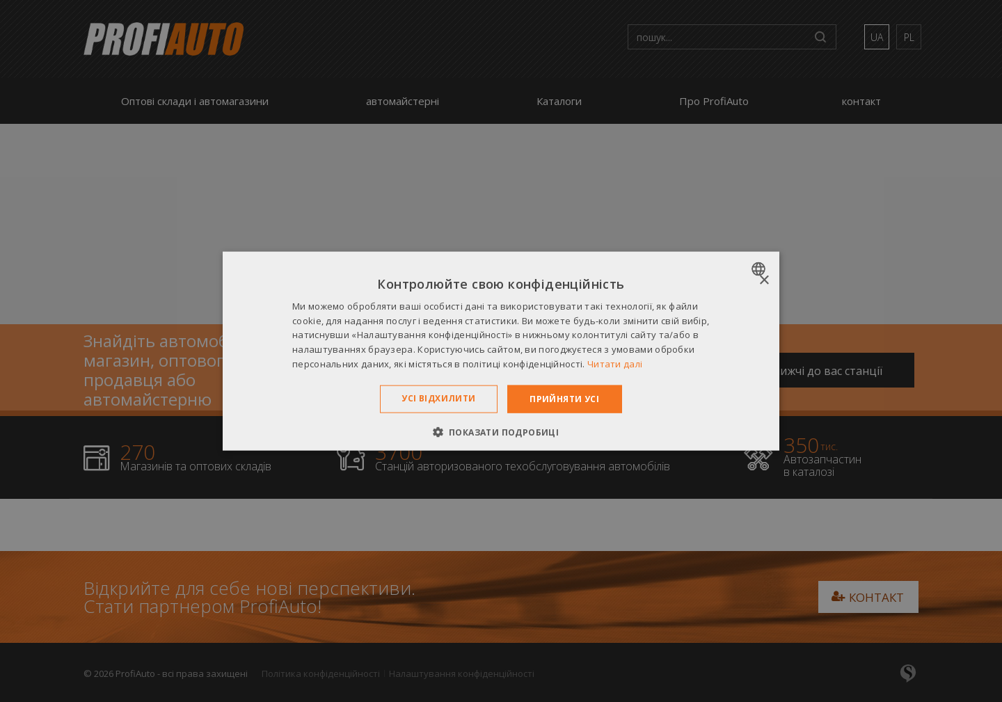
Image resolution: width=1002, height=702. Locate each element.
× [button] (763, 280)
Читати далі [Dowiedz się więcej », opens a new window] (614, 364)
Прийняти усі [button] (564, 398)
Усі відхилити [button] (438, 398)
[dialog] (501, 351)
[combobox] (760, 269)
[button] (501, 432)
